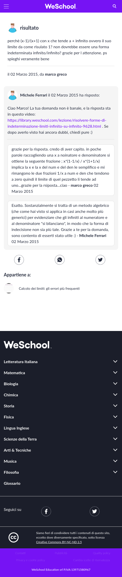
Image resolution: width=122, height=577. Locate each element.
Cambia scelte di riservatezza (91, 560)
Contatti (20, 553)
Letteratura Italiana (21, 361)
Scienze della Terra (20, 439)
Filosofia (11, 472)
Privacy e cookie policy (30, 560)
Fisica (9, 416)
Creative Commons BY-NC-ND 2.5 (59, 542)
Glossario (12, 483)
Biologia (11, 383)
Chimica (11, 394)
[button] (6, 6)
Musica (10, 461)
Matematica (14, 372)
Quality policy (101, 553)
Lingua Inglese (16, 427)
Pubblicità (61, 553)
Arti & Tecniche (17, 450)
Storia (9, 405)
